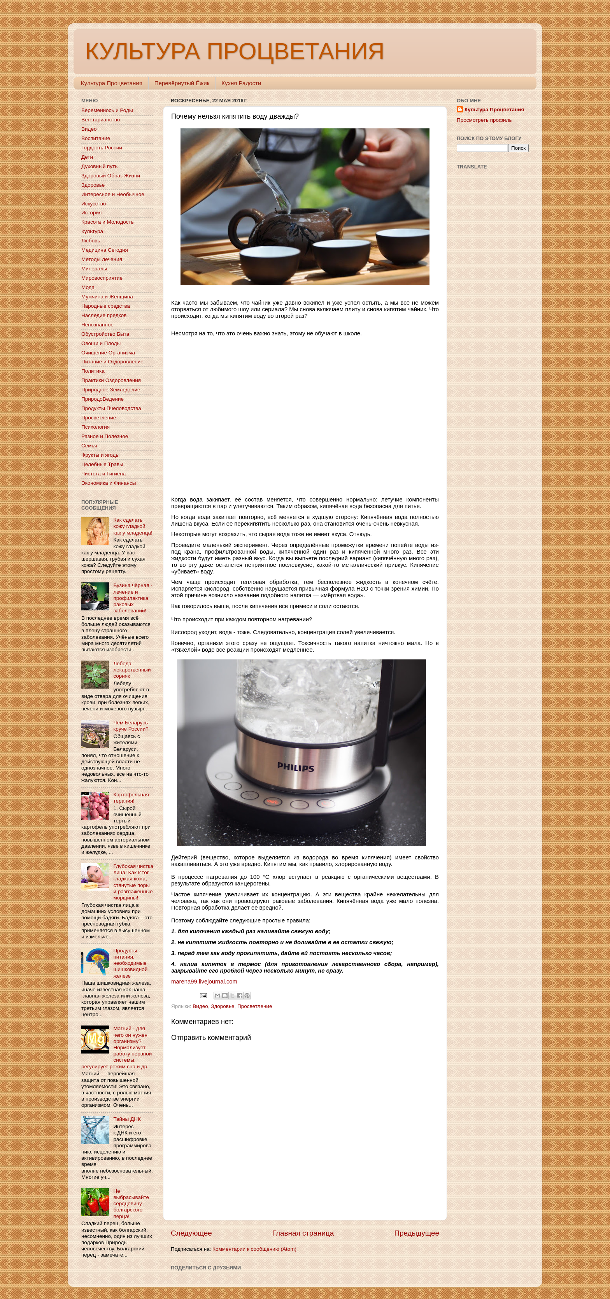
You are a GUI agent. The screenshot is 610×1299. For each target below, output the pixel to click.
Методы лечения (101, 259)
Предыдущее (416, 1233)
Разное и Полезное (104, 436)
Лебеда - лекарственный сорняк (132, 670)
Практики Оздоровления (111, 380)
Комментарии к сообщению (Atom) (254, 1249)
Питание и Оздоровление (112, 362)
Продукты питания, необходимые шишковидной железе (130, 963)
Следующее (191, 1233)
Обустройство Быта (105, 334)
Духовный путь (99, 166)
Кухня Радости (241, 83)
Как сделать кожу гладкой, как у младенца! (132, 526)
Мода (88, 287)
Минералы (94, 269)
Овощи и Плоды (101, 343)
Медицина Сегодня (104, 250)
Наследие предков (103, 315)
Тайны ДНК (126, 1119)
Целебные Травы (102, 464)
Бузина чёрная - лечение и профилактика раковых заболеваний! (132, 598)
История (91, 213)
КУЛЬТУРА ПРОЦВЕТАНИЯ (234, 51)
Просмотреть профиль (484, 120)
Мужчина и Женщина (107, 297)
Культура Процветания (111, 83)
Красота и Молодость (107, 222)
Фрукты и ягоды (100, 455)
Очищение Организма (108, 353)
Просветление (254, 1006)
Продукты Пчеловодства (111, 408)
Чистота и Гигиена (103, 474)
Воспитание (95, 138)
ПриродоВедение (102, 399)
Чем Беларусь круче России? (130, 726)
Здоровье (222, 1006)
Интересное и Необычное (112, 194)
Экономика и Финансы (108, 483)
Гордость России (101, 148)
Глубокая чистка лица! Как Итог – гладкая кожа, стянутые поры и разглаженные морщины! (133, 882)
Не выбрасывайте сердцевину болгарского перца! (131, 1203)
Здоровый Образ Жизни (110, 176)
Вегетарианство (100, 120)
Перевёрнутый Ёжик (181, 83)
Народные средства (105, 306)
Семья (89, 446)
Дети (87, 157)
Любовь (90, 241)
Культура (92, 231)
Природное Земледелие (110, 390)
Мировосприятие (102, 278)
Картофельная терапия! (131, 798)
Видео (200, 1006)
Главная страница (303, 1233)
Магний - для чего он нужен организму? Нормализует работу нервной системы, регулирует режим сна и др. (116, 1047)
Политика (93, 371)
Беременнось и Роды (107, 110)
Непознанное (97, 325)
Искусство (93, 204)
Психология (95, 427)
